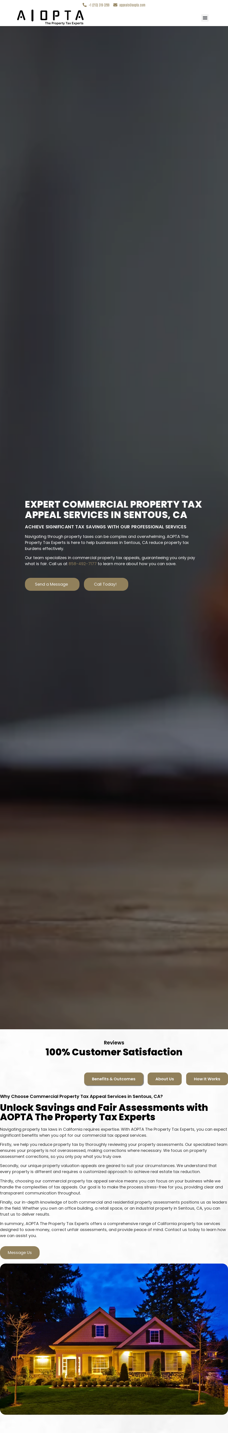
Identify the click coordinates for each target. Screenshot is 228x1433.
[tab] (113, 1079)
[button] (205, 18)
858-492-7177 (83, 564)
